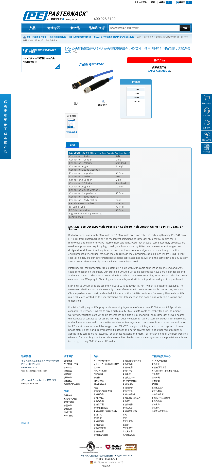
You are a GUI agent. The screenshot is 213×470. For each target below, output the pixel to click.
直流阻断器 (128, 421)
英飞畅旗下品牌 (71, 364)
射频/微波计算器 (159, 367)
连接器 (126, 424)
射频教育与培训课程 (161, 397)
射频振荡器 (99, 421)
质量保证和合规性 (72, 384)
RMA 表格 (68, 415)
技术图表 (156, 374)
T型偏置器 (98, 374)
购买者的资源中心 (160, 411)
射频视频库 (157, 401)
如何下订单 (69, 402)
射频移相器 (128, 384)
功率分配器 (99, 380)
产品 (32, 28)
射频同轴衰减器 (101, 407)
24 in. (137, 93)
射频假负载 (99, 394)
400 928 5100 (105, 18)
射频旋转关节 (100, 428)
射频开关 (98, 417)
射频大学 (156, 364)
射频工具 (98, 414)
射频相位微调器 (130, 380)
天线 (96, 387)
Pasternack (55, 16)
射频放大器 (99, 424)
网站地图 (25, 423)
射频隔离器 (128, 407)
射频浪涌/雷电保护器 (132, 360)
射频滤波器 (128, 367)
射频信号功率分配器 (103, 391)
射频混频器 (128, 364)
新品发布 (156, 407)
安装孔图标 (157, 391)
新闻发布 (156, 404)
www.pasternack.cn (29, 383)
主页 (29, 37)
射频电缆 (127, 374)
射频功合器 (99, 401)
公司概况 (68, 360)
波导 (125, 417)
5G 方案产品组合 (159, 360)
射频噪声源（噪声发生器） (106, 411)
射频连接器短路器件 (132, 397)
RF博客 (155, 384)
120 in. (137, 101)
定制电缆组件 (158, 387)
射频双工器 (99, 404)
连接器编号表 (158, 394)
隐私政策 (68, 380)
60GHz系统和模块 (102, 360)
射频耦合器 (128, 387)
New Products (100, 370)
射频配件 (127, 401)
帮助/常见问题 (70, 398)
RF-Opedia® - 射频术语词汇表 (165, 370)
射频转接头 (128, 391)
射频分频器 (99, 397)
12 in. (137, 89)
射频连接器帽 (129, 394)
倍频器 (97, 377)
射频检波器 (99, 431)
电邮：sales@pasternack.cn (34, 370)
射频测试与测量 (101, 434)
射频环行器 (128, 370)
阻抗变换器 (128, 431)
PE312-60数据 (71, 132)
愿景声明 (68, 374)
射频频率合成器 (130, 411)
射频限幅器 (128, 404)
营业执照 (106, 465)
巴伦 (125, 414)
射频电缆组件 (129, 377)
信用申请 (68, 395)
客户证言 (68, 367)
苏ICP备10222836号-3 (106, 459)
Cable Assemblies (159, 70)
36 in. (137, 97)
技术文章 (156, 380)
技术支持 (68, 412)
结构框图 (156, 377)
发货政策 (68, 405)
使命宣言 (68, 370)
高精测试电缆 (129, 434)
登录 (153, 2)
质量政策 (68, 377)
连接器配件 (128, 428)
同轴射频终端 (100, 384)
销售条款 (68, 408)
